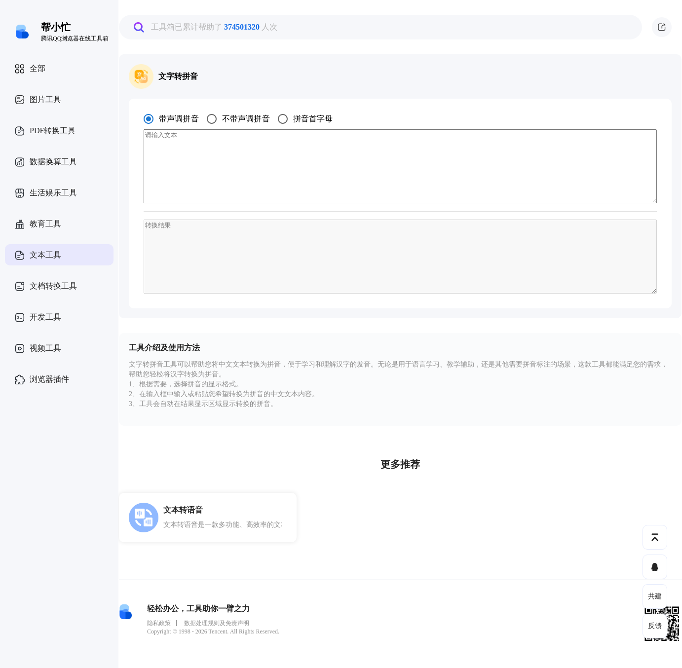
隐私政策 (159, 623)
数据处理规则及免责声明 (216, 623)
